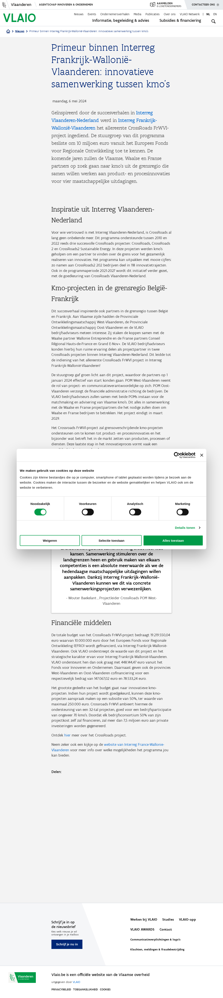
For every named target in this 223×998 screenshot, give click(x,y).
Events (92, 14)
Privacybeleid (61, 989)
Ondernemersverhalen (114, 14)
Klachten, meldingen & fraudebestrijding (157, 949)
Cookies (105, 989)
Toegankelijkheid (85, 989)
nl (208, 14)
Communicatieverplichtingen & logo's (155, 939)
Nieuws (78, 14)
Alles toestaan (173, 540)
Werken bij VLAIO (143, 919)
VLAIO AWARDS (142, 929)
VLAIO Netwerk (190, 14)
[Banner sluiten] (201, 455)
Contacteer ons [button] (203, 3)
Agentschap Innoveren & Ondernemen (66, 4)
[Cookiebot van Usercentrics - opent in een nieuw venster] (177, 455)
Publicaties (152, 14)
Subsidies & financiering (180, 20)
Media (137, 14)
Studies (168, 919)
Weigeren (50, 540)
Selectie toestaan (112, 540)
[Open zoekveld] (213, 21)
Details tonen (185, 527)
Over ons (170, 14)
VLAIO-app (187, 919)
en (215, 14)
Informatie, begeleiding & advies (120, 20)
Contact (166, 929)
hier (67, 854)
